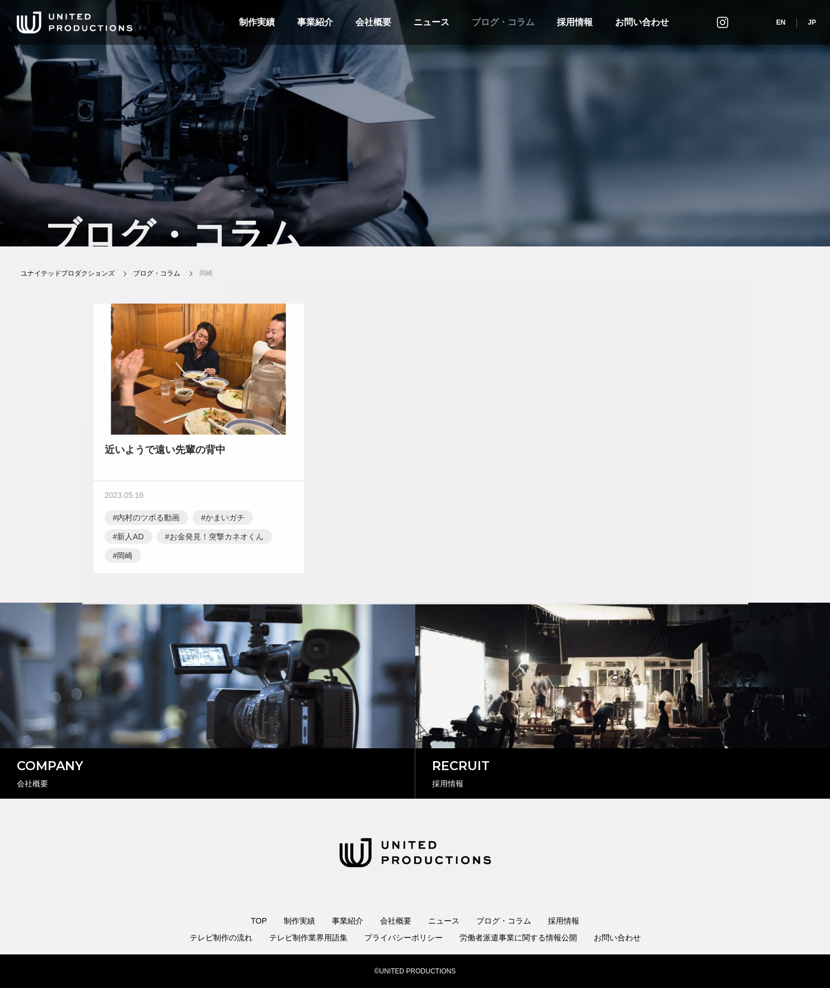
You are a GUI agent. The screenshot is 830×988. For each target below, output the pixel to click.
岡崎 (125, 557)
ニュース (431, 22)
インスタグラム (722, 22)
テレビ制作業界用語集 (308, 938)
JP (812, 22)
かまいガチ (225, 519)
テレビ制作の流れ (221, 938)
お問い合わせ (642, 22)
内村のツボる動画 (148, 519)
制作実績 (257, 22)
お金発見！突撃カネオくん (217, 538)
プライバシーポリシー (403, 938)
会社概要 (373, 22)
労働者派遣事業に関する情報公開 (518, 938)
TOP (259, 921)
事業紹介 (315, 22)
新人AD (130, 538)
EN (781, 22)
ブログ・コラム (503, 22)
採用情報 (575, 22)
